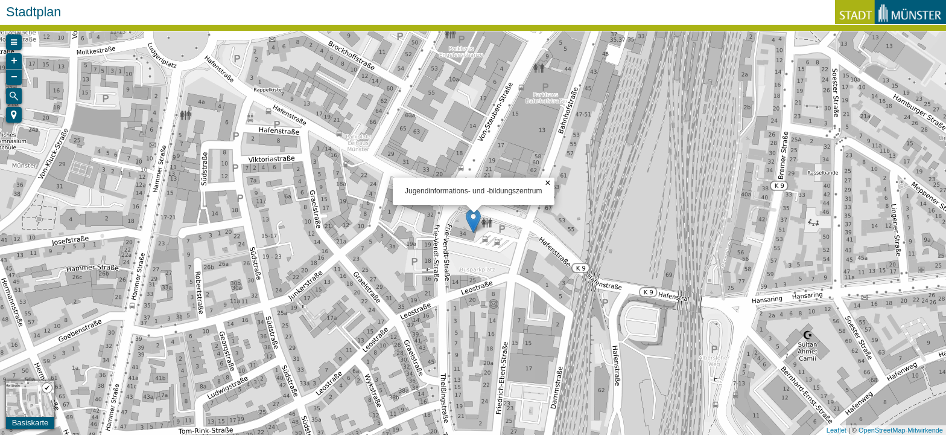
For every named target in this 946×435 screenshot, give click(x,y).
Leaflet (836, 430)
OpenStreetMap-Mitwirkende (901, 430)
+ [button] (14, 61)
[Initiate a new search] (14, 96)
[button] (14, 115)
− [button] (14, 77)
